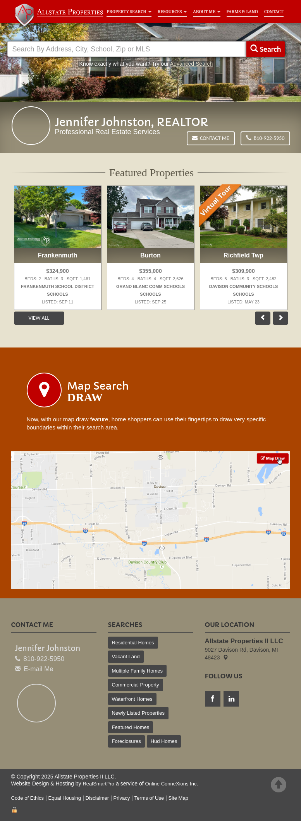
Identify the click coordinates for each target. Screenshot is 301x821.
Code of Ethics (27, 798)
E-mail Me (38, 669)
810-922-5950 (265, 138)
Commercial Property (135, 685)
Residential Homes (133, 643)
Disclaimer (97, 798)
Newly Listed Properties (138, 713)
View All (39, 318)
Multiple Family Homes (137, 671)
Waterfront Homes (132, 699)
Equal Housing (64, 798)
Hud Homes (164, 741)
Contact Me (210, 138)
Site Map (178, 798)
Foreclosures (126, 741)
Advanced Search (191, 64)
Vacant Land (126, 656)
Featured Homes (131, 727)
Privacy (122, 798)
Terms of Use (149, 798)
